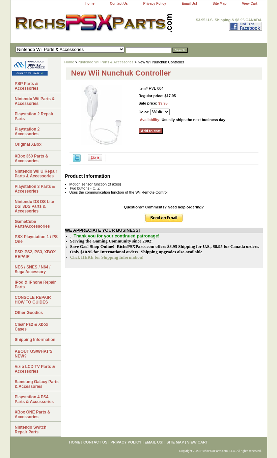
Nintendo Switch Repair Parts (31, 429)
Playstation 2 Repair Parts (34, 116)
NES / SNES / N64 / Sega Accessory (33, 269)
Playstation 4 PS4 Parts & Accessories (34, 399)
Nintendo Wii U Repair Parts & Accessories (36, 173)
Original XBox (28, 144)
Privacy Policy (154, 3)
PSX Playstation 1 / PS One (36, 239)
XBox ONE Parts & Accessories (32, 414)
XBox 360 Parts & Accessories (31, 158)
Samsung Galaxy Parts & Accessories (37, 384)
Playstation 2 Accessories (27, 131)
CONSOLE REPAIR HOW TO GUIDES (33, 300)
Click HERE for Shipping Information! (107, 257)
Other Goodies (29, 312)
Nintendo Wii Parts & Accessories (105, 62)
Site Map (219, 3)
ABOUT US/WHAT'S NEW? (34, 354)
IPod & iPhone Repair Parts (35, 284)
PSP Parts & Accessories (27, 86)
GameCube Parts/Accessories (32, 224)
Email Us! (189, 3)
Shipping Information (35, 339)
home (89, 3)
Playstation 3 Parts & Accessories (35, 189)
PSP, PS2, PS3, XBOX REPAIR (35, 254)
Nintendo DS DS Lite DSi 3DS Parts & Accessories (34, 206)
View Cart (249, 3)
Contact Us (119, 3)
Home (69, 62)
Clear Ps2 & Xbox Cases (31, 327)
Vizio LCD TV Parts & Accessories (35, 369)
